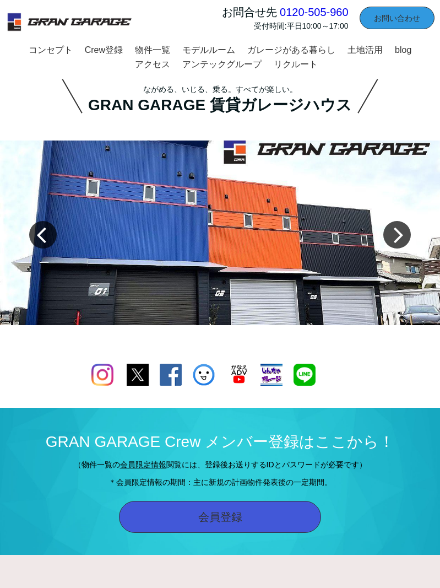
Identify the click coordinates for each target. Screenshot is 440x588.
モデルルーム (208, 50)
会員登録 (220, 517)
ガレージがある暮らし (291, 50)
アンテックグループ (222, 64)
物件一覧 (152, 50)
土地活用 (365, 50)
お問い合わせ (397, 18)
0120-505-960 (314, 12)
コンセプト (51, 50)
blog (403, 50)
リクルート (296, 64)
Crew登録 (104, 50)
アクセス (152, 64)
